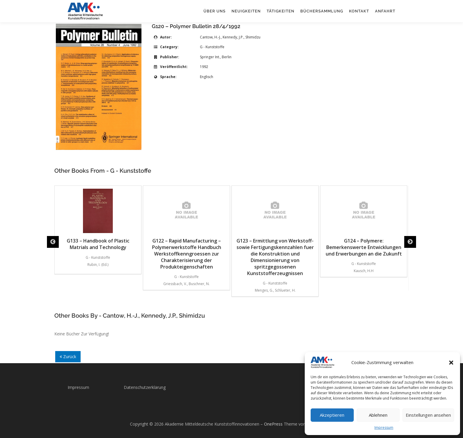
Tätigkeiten (280, 11)
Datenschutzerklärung (145, 387)
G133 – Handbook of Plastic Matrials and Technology (186, 219)
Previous (53, 242)
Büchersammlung (321, 11)
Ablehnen (378, 415)
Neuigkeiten (246, 11)
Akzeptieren (332, 415)
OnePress (273, 424)
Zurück (68, 356)
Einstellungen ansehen (428, 415)
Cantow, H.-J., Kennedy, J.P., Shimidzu (230, 37)
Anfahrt (385, 11)
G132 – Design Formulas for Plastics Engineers (98, 219)
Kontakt (359, 11)
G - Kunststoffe (212, 46)
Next (410, 242)
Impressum (383, 427)
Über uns (214, 11)
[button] (451, 363)
